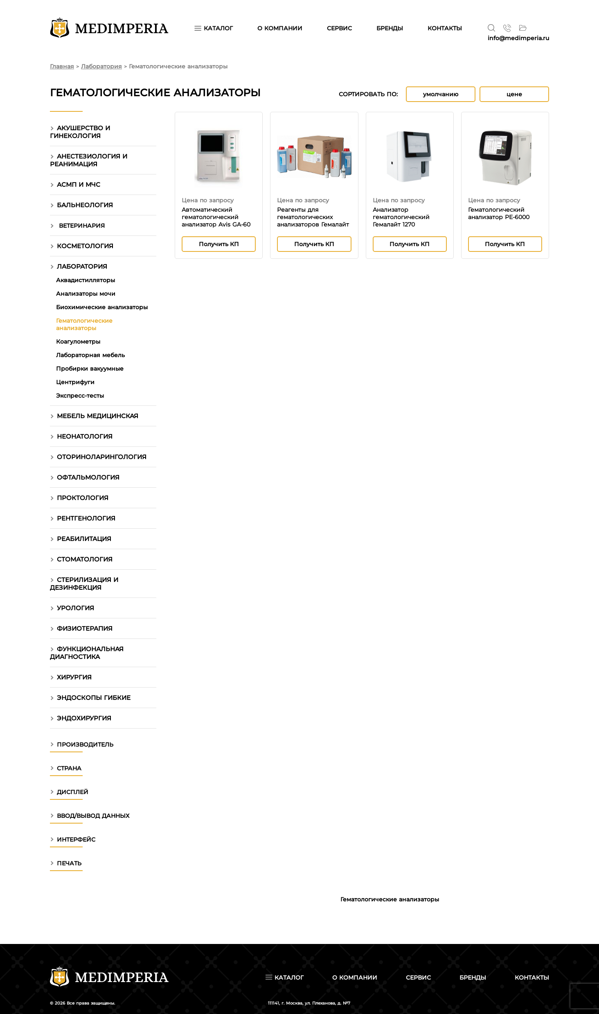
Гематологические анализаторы (84, 324)
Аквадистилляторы (85, 280)
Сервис (418, 977)
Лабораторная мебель (90, 355)
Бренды (472, 977)
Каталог (213, 28)
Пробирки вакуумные (90, 368)
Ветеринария (82, 225)
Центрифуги (75, 382)
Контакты (532, 977)
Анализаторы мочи (85, 293)
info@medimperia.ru (518, 38)
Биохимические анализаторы (102, 307)
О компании (354, 977)
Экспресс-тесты (80, 395)
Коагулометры (78, 341)
